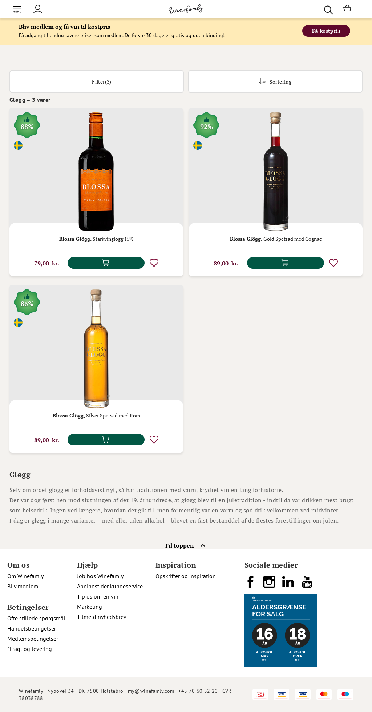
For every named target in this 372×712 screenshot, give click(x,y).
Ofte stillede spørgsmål (36, 618)
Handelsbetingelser (31, 628)
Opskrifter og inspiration (185, 576)
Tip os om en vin (97, 596)
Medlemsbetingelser (32, 638)
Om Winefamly (25, 576)
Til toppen (179, 545)
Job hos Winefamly (100, 576)
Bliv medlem (22, 586)
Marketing (89, 606)
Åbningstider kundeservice (110, 586)
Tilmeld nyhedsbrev (101, 616)
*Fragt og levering (29, 648)
